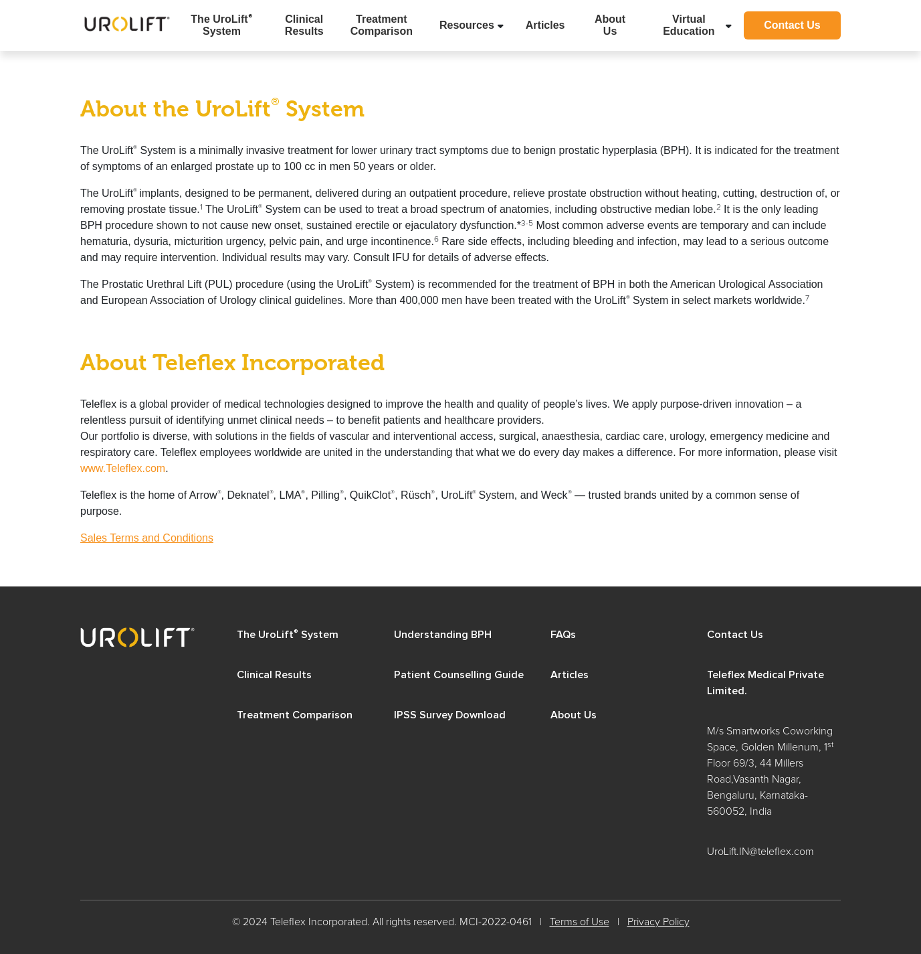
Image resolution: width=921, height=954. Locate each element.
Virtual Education (688, 25)
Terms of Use (579, 922)
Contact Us (792, 25)
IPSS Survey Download (450, 715)
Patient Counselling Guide (459, 674)
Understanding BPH (443, 634)
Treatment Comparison (381, 25)
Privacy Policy (658, 922)
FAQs (563, 634)
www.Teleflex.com (122, 468)
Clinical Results (304, 25)
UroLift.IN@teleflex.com (760, 851)
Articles (545, 25)
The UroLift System (221, 25)
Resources (466, 25)
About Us (610, 25)
